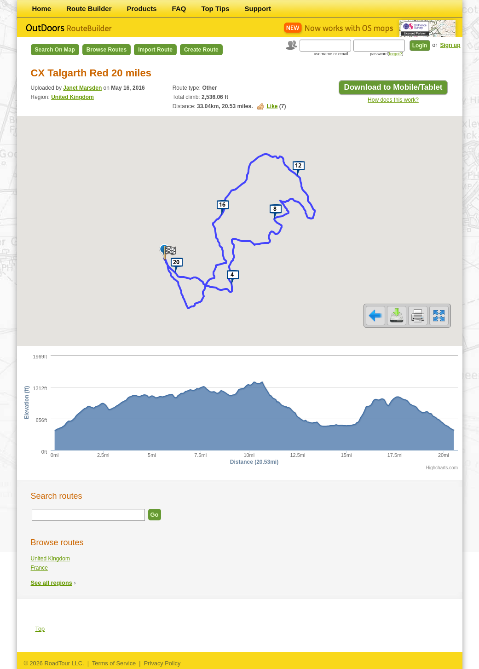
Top (40, 628)
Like (271, 106)
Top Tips (215, 8)
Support (258, 8)
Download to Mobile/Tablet (393, 87)
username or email (331, 54)
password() (387, 54)
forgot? (395, 54)
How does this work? (393, 100)
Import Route (155, 49)
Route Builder (88, 8)
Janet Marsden (82, 88)
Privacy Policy (162, 663)
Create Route (201, 49)
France (39, 568)
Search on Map (55, 49)
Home (42, 8)
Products (142, 8)
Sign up (450, 45)
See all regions (51, 582)
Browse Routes (107, 49)
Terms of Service (114, 663)
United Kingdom (72, 97)
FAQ (179, 8)
